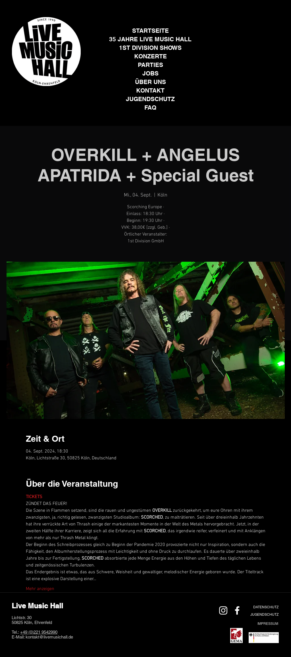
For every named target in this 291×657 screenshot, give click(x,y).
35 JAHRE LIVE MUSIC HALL (150, 39)
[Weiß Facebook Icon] (237, 610)
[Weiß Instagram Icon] (223, 610)
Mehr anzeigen (40, 589)
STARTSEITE (150, 30)
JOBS (150, 73)
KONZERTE (150, 56)
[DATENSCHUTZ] (265, 607)
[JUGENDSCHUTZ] (264, 614)
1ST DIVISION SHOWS (150, 47)
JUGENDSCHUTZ (150, 99)
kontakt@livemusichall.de (49, 637)
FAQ (150, 107)
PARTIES (150, 64)
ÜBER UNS (150, 81)
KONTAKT (150, 90)
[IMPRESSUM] (268, 623)
